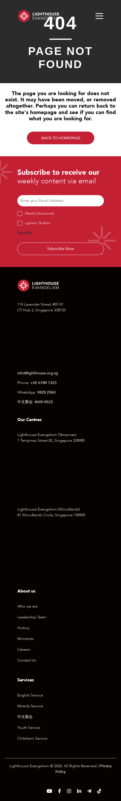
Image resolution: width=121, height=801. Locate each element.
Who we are (27, 606)
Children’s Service (32, 738)
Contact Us (26, 660)
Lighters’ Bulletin (38, 223)
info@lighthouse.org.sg (37, 373)
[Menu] (99, 16)
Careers (23, 649)
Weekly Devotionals (39, 213)
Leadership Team (31, 617)
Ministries (25, 638)
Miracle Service (30, 706)
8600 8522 (44, 402)
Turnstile (24, 233)
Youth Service (28, 727)
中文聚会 (25, 717)
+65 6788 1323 (43, 382)
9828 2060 (46, 392)
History (23, 628)
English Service (30, 695)
